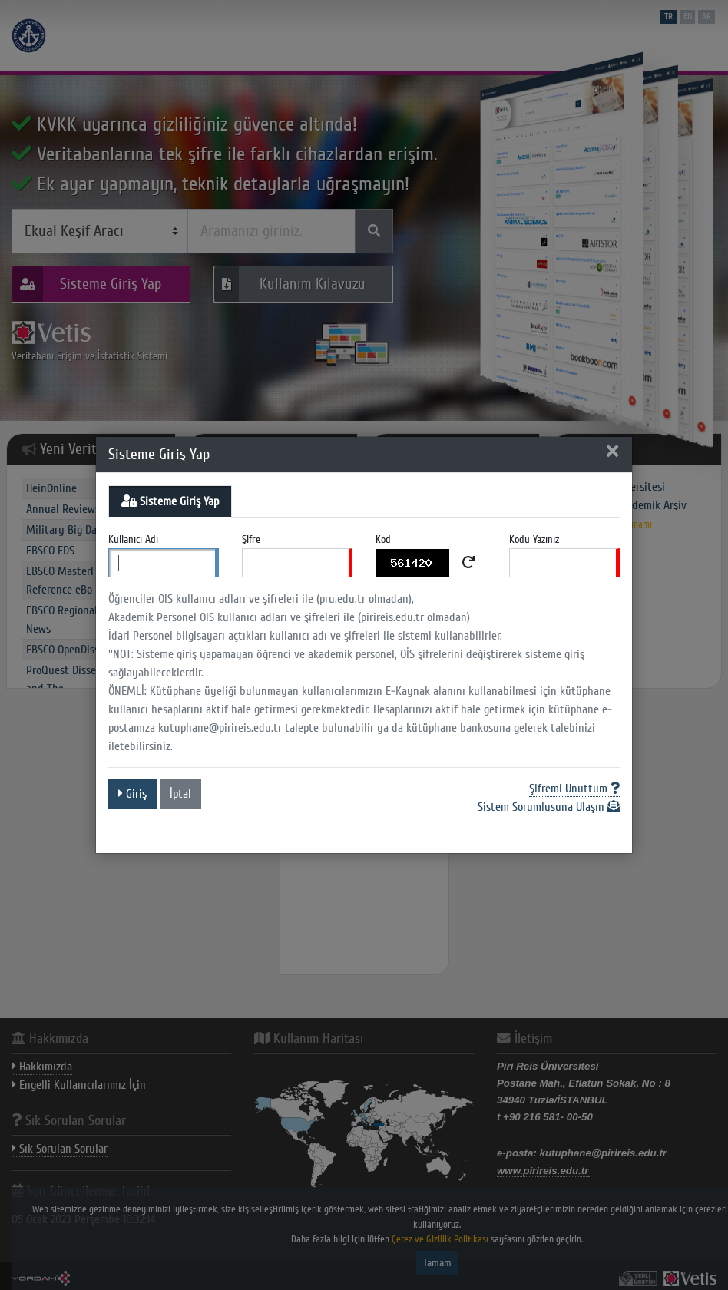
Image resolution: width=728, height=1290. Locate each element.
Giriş (132, 794)
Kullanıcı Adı (133, 539)
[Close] (612, 452)
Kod (383, 539)
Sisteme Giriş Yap (170, 501)
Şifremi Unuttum (574, 788)
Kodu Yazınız (534, 539)
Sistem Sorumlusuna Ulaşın (549, 807)
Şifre (251, 539)
